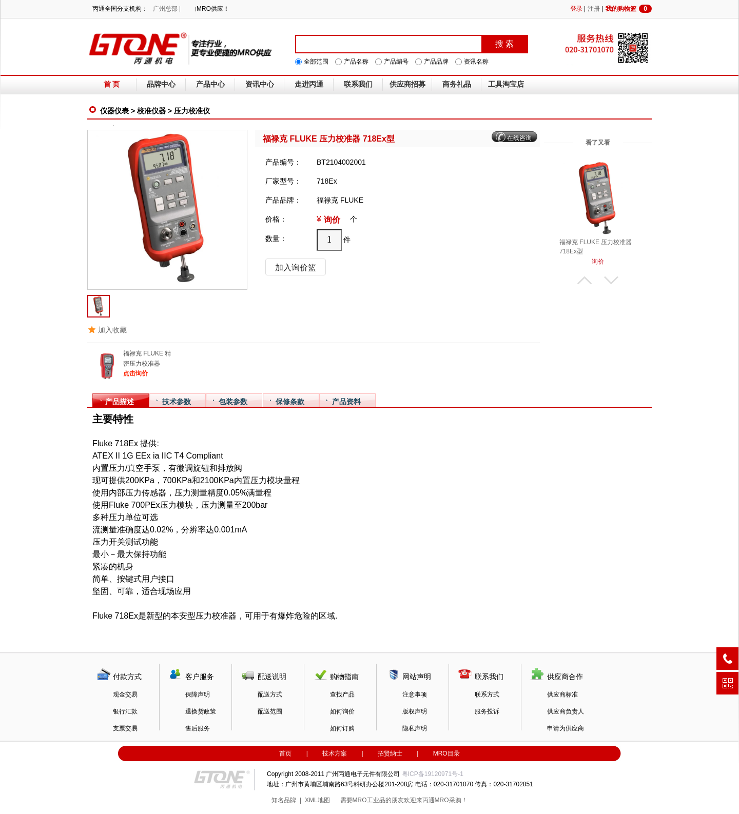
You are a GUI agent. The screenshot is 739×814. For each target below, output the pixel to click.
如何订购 (342, 728)
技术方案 (334, 753)
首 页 (112, 84)
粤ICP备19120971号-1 (432, 774)
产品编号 (396, 61)
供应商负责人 (565, 711)
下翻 (611, 280)
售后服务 (197, 728)
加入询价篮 (295, 267)
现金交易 (125, 694)
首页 (285, 753)
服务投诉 (487, 711)
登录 (576, 8)
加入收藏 (112, 330)
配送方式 (270, 694)
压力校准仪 (192, 111)
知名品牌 (283, 800)
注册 (594, 8)
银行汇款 (125, 711)
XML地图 (317, 800)
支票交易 (125, 728)
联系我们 (358, 84)
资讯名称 (476, 61)
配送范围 (270, 711)
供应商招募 (407, 84)
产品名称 (356, 61)
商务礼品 (456, 84)
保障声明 (197, 694)
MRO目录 (446, 753)
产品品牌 (436, 61)
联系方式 (487, 694)
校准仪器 (151, 111)
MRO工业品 (369, 800)
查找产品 (342, 694)
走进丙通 (309, 84)
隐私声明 (414, 728)
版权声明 (414, 711)
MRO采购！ (451, 800)
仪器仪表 (114, 111)
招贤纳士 (390, 753)
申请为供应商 (565, 728)
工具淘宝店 (506, 84)
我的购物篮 (629, 9)
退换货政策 (200, 711)
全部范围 (316, 61)
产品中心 (210, 84)
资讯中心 (259, 84)
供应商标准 (562, 694)
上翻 (584, 280)
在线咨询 (519, 138)
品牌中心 (161, 84)
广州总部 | (166, 8)
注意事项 (414, 694)
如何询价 (342, 711)
